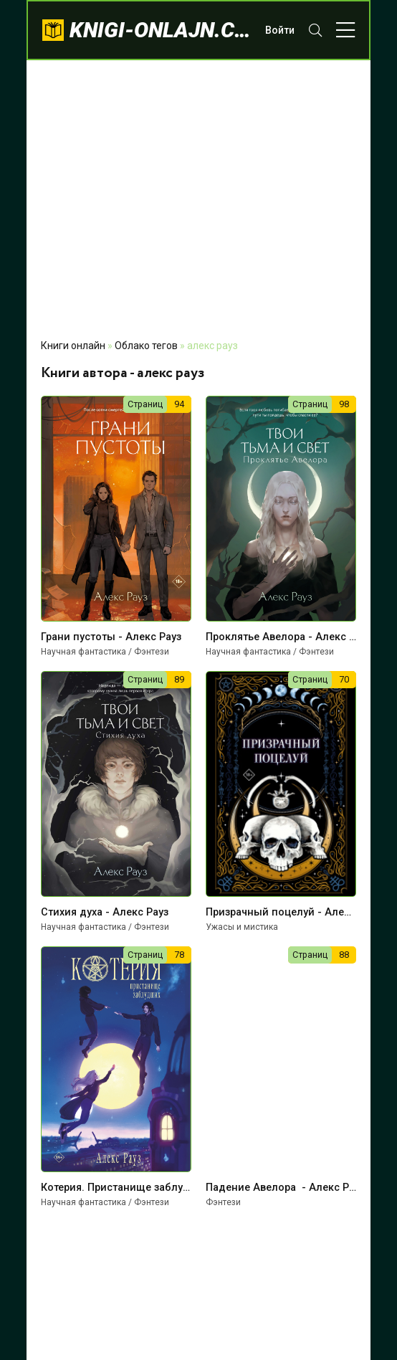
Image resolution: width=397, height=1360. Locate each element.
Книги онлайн (73, 345)
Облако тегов (146, 345)
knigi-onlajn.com (160, 29)
